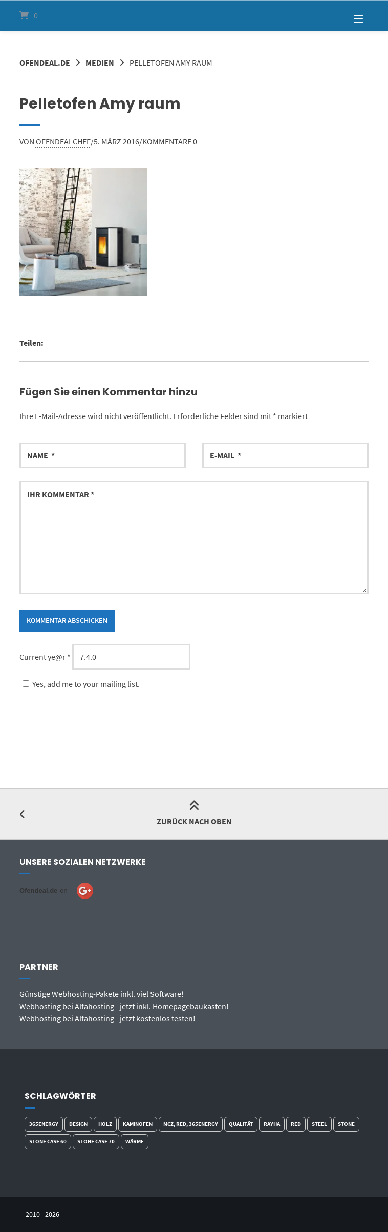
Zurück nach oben (194, 814)
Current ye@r (45, 657)
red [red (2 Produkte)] (296, 1123)
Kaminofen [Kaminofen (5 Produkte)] (138, 1123)
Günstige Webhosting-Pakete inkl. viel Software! (101, 994)
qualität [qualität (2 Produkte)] (241, 1123)
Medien (99, 62)
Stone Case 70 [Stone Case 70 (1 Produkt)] (96, 1141)
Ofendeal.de (44, 62)
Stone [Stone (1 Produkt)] (346, 1123)
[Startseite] (194, 15)
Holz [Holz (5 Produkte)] (105, 1123)
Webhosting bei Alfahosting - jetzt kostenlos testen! (107, 1018)
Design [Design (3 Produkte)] (78, 1123)
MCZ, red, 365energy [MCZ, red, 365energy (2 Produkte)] (190, 1123)
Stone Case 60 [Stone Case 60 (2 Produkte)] (48, 1141)
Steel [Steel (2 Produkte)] (319, 1123)
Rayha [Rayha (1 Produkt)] (272, 1123)
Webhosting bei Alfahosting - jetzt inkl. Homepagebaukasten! (124, 1006)
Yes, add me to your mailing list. (79, 684)
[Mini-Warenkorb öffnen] (42, 15)
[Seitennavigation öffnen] (345, 15)
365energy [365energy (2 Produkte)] (43, 1123)
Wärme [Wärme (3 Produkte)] (134, 1141)
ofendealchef (63, 141)
